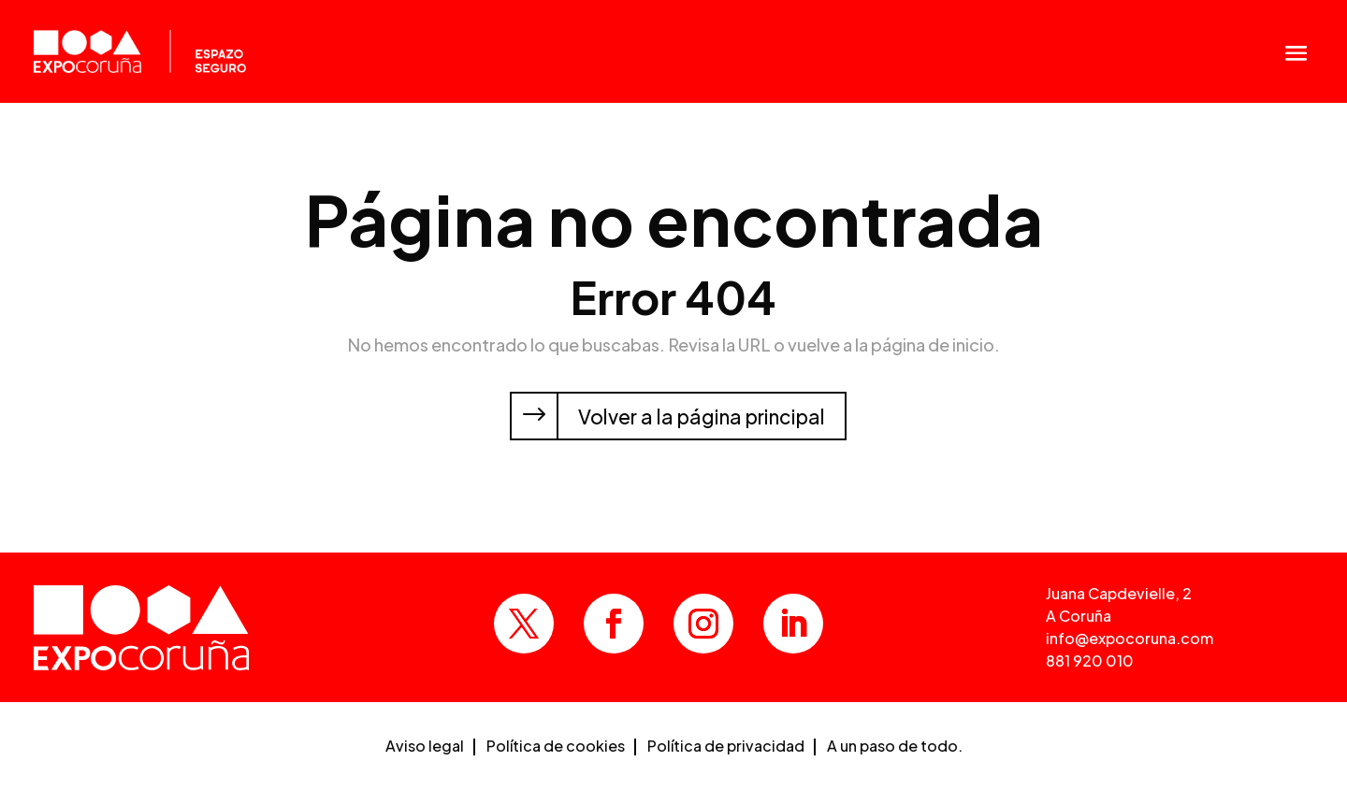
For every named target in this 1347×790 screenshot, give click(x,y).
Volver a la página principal (701, 416)
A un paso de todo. (895, 747)
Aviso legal (424, 747)
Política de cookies (555, 747)
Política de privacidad (725, 747)
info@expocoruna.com (1129, 638)
